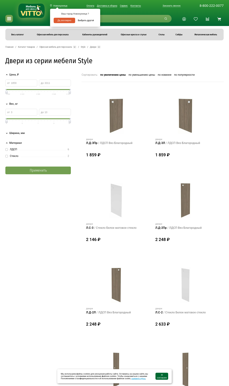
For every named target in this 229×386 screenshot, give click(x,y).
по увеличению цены (113, 74)
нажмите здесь (138, 378)
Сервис (124, 5)
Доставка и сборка (107, 5)
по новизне (164, 74)
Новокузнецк (60, 5)
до (42, 83)
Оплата (90, 5)
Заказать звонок (172, 5)
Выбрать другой (86, 20)
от (8, 83)
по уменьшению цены (142, 74)
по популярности (184, 74)
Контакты (135, 5)
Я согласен (162, 376)
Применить (38, 170)
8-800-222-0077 (211, 6)
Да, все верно (64, 20)
